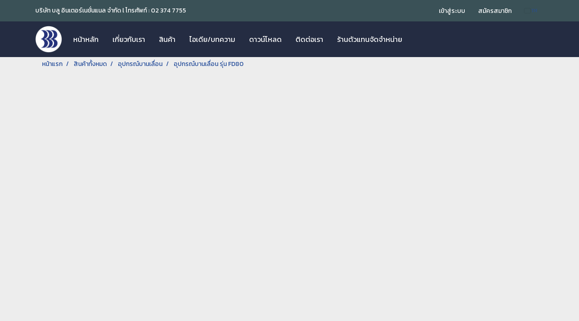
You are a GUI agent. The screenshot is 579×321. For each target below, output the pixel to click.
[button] (417, 39)
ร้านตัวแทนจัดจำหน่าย (369, 39)
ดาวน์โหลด (265, 39)
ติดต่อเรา (309, 39)
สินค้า (167, 39)
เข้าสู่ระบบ (452, 11)
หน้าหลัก (86, 39)
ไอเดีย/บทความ (212, 39)
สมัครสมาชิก (495, 11)
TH (531, 10)
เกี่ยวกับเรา (128, 39)
